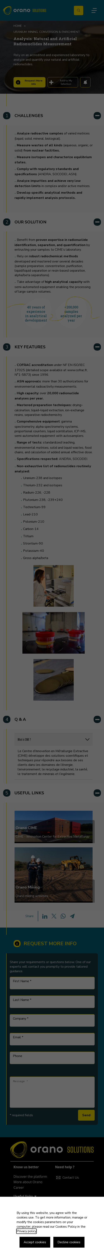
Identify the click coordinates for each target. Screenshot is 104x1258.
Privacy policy (26, 1231)
